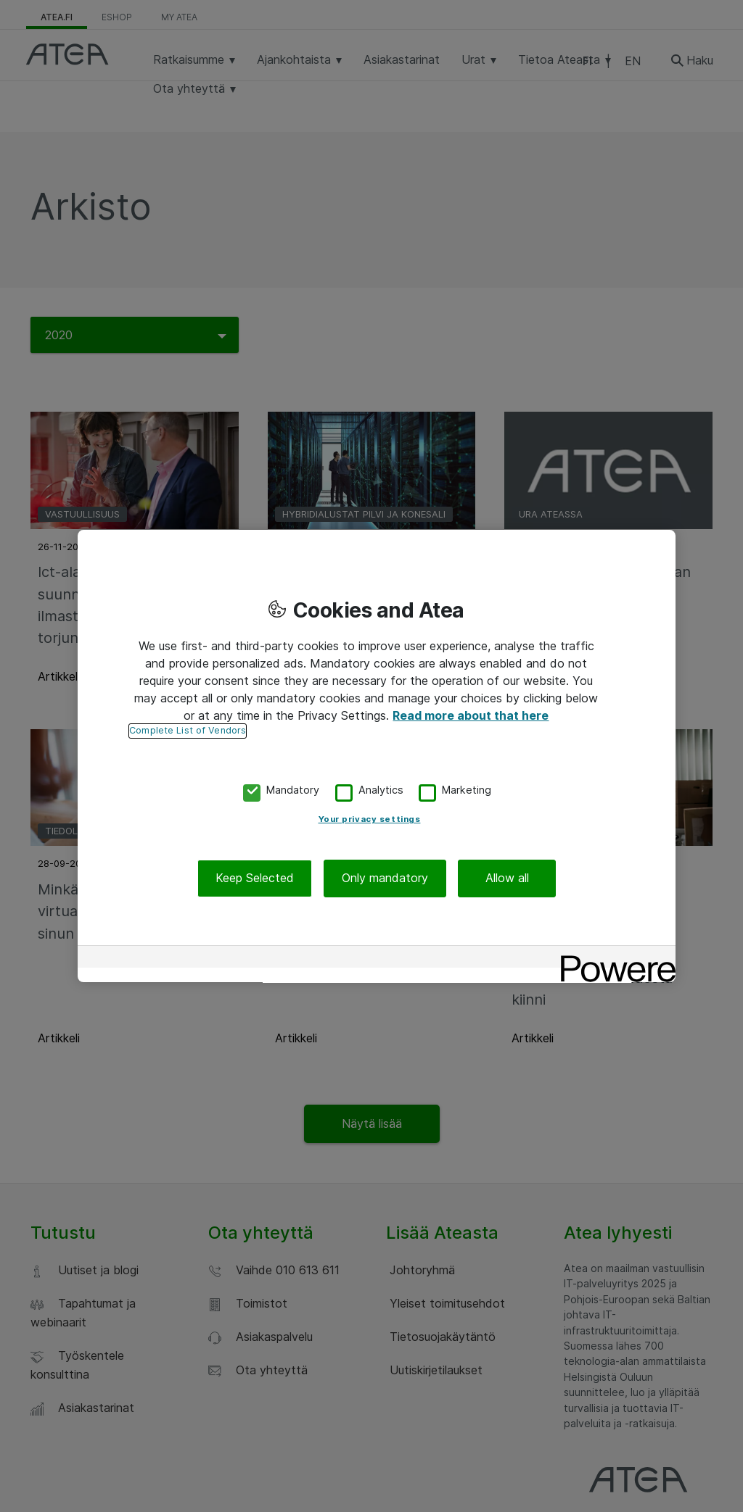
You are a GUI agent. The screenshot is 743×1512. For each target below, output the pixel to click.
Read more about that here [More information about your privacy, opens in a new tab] (471, 715)
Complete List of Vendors (187, 730)
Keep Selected (254, 878)
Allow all (507, 878)
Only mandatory (385, 878)
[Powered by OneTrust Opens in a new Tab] (613, 959)
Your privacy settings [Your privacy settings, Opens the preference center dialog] (370, 820)
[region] (377, 756)
